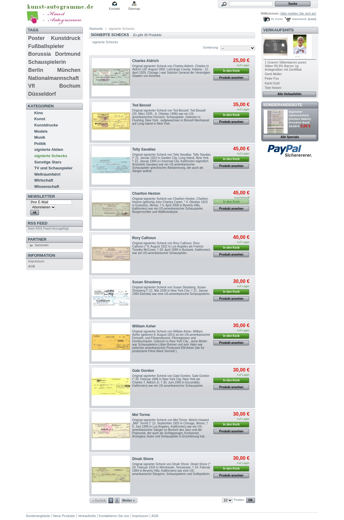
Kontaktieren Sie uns (114, 516)
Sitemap (134, 8)
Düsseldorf (42, 94)
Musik (39, 137)
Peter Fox (272, 78)
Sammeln (41, 245)
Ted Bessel (141, 105)
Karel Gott (272, 83)
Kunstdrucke (46, 125)
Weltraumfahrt (47, 174)
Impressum (36, 261)
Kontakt (114, 8)
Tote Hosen (273, 87)
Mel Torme (141, 415)
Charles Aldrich (145, 61)
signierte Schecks (50, 156)
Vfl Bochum (54, 86)
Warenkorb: (299, 19)
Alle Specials (289, 137)
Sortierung (210, 47)
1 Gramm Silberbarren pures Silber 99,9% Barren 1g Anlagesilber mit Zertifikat (285, 66)
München (69, 70)
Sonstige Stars (47, 162)
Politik (40, 143)
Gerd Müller (273, 74)
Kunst (39, 119)
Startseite (96, 28)
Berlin (35, 70)
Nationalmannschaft (53, 78)
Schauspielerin (47, 62)
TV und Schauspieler (53, 168)
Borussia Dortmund (54, 54)
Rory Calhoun (144, 238)
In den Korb (231, 70)
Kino (38, 113)
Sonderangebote (282, 105)
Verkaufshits (278, 30)
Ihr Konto (277, 19)
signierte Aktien (48, 149)
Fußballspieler (46, 46)
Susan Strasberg (146, 282)
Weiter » (128, 500)
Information (41, 255)
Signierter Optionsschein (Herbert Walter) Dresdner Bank (300, 117)
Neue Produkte (64, 516)
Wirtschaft (43, 180)
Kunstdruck (66, 38)
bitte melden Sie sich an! (298, 13)
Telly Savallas (143, 149)
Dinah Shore (142, 459)
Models (41, 131)
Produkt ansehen (231, 77)
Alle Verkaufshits (289, 94)
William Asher (144, 326)
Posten (239, 500)
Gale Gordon (143, 371)
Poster (36, 38)
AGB (31, 266)
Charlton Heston (146, 193)
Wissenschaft (46, 186)
